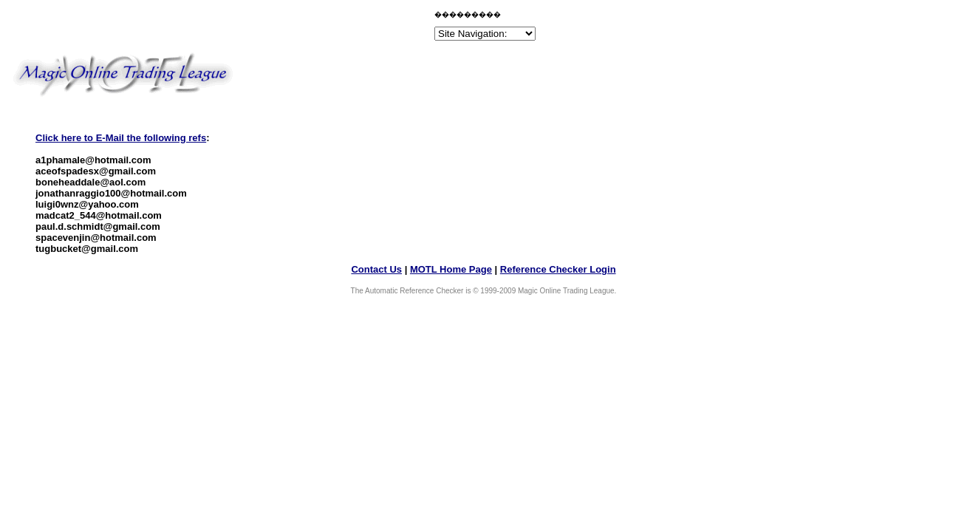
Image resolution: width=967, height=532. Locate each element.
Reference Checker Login (558, 269)
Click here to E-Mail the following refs (120, 137)
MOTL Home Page (451, 269)
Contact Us (376, 269)
